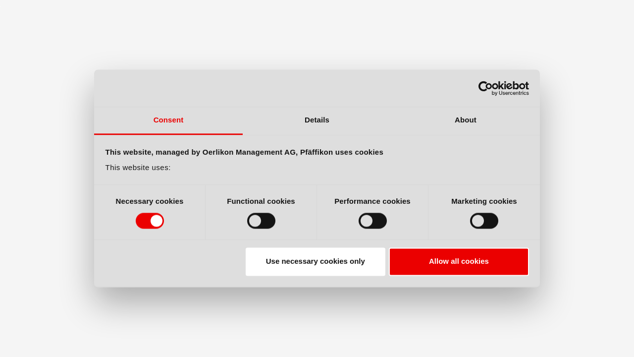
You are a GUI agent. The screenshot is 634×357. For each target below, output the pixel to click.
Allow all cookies (459, 261)
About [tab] (465, 120)
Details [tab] (317, 120)
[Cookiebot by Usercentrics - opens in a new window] (485, 88)
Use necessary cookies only (315, 261)
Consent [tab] (169, 120)
